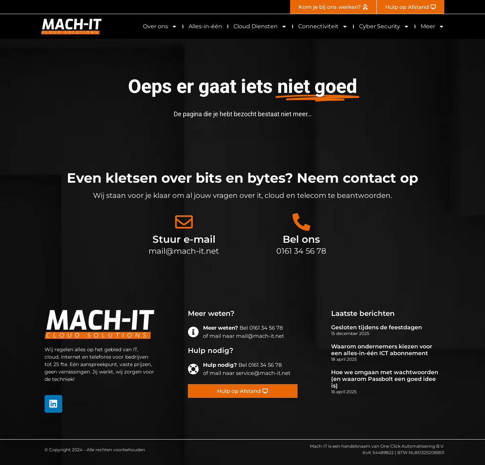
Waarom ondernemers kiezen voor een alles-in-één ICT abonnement (381, 350)
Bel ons (301, 239)
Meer (432, 26)
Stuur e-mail (183, 239)
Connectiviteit (323, 26)
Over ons (160, 26)
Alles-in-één (205, 26)
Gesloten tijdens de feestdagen (376, 327)
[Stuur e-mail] (184, 222)
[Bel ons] (301, 222)
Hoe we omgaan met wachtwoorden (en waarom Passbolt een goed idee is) (384, 379)
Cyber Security (384, 26)
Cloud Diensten (260, 26)
